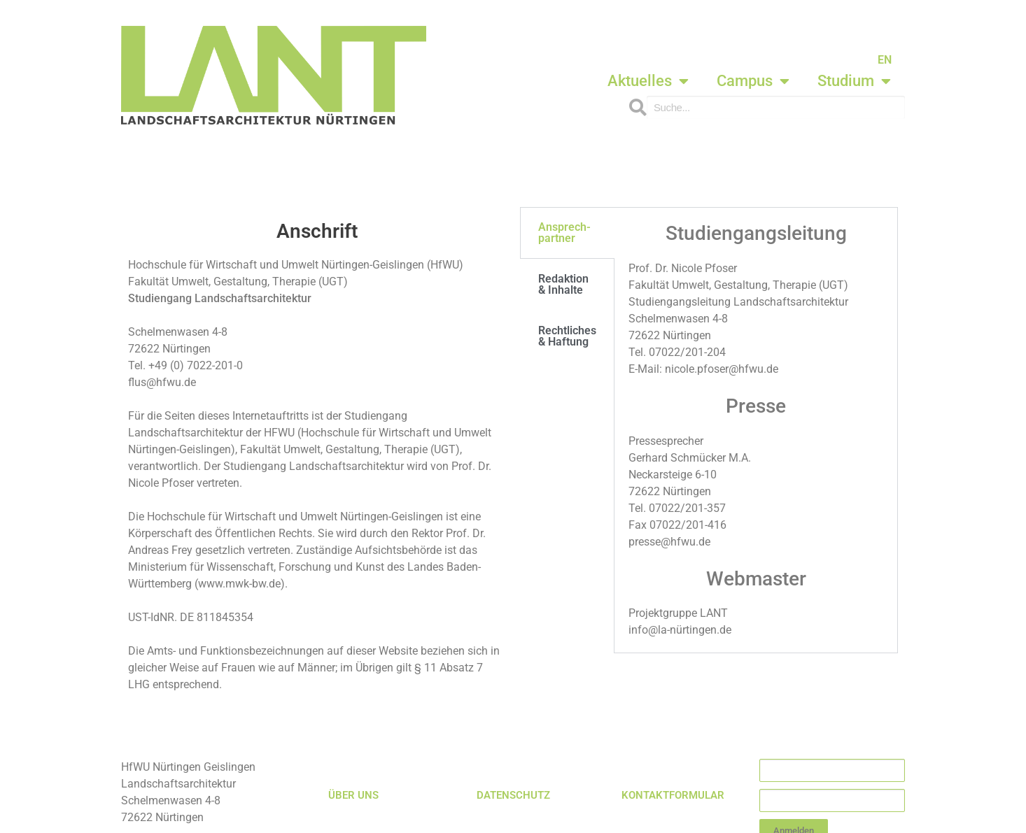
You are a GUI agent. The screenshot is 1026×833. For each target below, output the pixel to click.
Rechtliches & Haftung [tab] (567, 336)
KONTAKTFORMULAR (672, 795)
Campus (753, 81)
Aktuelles (648, 81)
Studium (854, 81)
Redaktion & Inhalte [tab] (563, 284)
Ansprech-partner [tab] (564, 232)
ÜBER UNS (353, 795)
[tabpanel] (755, 430)
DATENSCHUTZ (513, 795)
